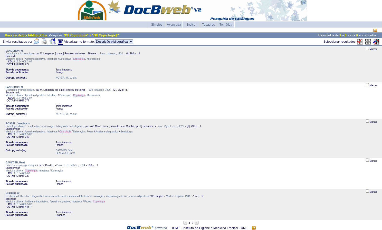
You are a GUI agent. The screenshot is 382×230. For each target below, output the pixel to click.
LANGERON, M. (15, 51)
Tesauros (208, 24)
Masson (112, 53)
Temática (226, 24)
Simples (156, 24)
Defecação (65, 59)
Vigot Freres (170, 126)
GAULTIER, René (15, 162)
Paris (102, 53)
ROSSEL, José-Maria (18, 123)
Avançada (174, 24)
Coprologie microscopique (20, 53)
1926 (108, 90)
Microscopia (93, 59)
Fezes (90, 131)
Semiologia (127, 131)
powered (161, 228)
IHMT (21, 64)
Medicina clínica (14, 59)
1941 (187, 196)
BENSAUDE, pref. (65, 153)
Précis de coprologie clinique (21, 165)
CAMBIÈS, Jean (64, 150)
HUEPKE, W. (13, 193)
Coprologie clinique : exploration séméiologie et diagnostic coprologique (44, 126)
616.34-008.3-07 (23, 61)
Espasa (179, 196)
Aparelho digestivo (35, 59)
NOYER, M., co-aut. (66, 77)
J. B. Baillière (71, 165)
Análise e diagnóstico (107, 131)
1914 (82, 165)
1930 (120, 53)
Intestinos (52, 59)
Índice (191, 24)
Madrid (169, 196)
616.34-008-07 (22, 173)
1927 (181, 126)
